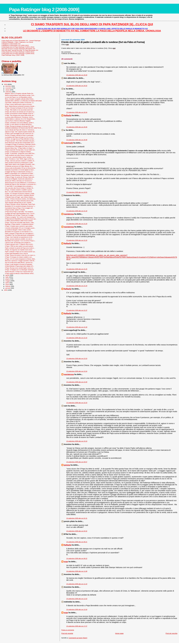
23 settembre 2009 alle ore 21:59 (76, 382)
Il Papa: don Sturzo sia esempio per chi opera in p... (20, 111)
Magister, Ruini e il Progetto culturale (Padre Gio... (19, 93)
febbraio (8, 286)
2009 (5, 84)
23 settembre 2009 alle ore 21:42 (76, 338)
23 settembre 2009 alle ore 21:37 (76, 310)
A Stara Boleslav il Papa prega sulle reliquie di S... (19, 266)
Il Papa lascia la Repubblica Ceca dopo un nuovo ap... (21, 219)
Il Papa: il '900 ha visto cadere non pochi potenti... (19, 246)
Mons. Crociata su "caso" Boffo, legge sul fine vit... (19, 159)
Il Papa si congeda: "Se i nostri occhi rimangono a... (20, 217)
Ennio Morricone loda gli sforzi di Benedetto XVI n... (20, 142)
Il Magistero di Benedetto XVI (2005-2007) (15, 45)
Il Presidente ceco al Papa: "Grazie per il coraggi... (19, 215)
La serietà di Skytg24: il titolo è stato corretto (18, 230)
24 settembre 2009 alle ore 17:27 (76, 626)
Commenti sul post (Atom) (78, 638)
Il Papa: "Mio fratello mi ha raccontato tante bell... (19, 110)
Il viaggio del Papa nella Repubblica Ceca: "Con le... (20, 213)
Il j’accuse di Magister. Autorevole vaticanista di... (19, 179)
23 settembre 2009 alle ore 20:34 (76, 112)
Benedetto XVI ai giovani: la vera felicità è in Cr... (19, 231)
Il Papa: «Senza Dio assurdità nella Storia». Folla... (20, 222)
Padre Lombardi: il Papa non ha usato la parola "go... (20, 251)
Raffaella (67, 115)
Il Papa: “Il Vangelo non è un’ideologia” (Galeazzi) (19, 269)
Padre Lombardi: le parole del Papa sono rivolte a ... (20, 248)
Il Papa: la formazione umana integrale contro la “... (20, 113)
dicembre (8, 86)
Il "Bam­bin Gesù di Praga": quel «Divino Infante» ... (20, 197)
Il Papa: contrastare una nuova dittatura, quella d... (19, 122)
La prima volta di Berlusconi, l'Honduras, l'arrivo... (19, 117)
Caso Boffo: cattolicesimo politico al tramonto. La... (19, 102)
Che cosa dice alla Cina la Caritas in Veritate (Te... (19, 188)
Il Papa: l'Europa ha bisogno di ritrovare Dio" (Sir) (19, 126)
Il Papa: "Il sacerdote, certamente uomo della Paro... (20, 153)
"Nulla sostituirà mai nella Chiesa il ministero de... (19, 155)
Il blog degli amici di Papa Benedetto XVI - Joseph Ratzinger (21, 40)
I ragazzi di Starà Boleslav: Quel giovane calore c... (20, 175)
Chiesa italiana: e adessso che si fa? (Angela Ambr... (20, 119)
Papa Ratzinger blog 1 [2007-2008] (13, 55)
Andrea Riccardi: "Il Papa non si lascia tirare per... (19, 271)
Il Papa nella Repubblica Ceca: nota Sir (16, 253)
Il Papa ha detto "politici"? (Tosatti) (15, 210)
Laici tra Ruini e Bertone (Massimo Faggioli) (17, 121)
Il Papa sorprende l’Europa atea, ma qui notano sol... (20, 150)
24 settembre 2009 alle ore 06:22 (76, 558)
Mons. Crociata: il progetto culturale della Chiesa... (19, 99)
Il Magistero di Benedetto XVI (11, 44)
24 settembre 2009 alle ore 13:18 (76, 609)
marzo (7, 284)
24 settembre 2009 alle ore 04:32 (76, 531)
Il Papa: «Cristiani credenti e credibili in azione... (19, 190)
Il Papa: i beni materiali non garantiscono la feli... (19, 237)
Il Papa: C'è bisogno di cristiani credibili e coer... (19, 257)
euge (66, 562)
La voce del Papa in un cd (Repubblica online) (18, 97)
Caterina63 (68, 143)
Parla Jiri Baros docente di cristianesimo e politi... (19, 162)
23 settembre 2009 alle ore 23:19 (76, 441)
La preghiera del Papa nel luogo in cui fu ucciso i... (19, 137)
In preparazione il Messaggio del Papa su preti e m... (20, 146)
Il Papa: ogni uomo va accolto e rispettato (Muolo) (19, 195)
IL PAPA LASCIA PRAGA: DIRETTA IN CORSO (19, 220)
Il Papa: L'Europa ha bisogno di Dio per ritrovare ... (19, 108)
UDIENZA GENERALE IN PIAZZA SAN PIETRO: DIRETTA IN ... (23, 128)
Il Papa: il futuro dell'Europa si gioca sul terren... (19, 104)
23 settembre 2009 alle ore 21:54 (76, 371)
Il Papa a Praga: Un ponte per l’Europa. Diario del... (20, 177)
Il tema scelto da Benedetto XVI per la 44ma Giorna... (20, 168)
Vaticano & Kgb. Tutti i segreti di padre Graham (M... (20, 131)
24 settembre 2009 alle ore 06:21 (76, 542)
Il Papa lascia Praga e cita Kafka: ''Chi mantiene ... (19, 211)
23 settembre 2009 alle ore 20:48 (76, 140)
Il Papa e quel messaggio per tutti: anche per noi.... (20, 133)
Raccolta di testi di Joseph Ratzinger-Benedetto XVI (18, 48)
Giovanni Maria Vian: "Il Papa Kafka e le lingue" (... (20, 148)
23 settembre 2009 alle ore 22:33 (76, 402)
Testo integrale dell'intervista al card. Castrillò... (18, 202)
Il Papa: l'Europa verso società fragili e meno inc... (19, 268)
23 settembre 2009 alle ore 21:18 (76, 211)
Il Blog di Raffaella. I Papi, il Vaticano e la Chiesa (17, 42)
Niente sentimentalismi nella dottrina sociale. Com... (20, 95)
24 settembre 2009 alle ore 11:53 (76, 598)
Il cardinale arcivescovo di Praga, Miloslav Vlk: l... (19, 166)
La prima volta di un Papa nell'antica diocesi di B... (19, 200)
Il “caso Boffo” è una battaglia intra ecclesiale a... (19, 186)
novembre (8, 88)
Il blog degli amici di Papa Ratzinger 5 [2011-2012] (18, 47)
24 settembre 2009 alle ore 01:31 (76, 518)
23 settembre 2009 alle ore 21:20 (76, 223)
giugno (7, 279)
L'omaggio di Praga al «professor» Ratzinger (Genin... (20, 144)
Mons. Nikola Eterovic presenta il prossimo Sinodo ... (20, 106)
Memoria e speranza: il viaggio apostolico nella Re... (20, 260)
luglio (7, 277)
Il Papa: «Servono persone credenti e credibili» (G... (20, 160)
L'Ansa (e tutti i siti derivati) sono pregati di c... (18, 242)
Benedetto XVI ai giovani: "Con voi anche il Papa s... (20, 240)
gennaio (8, 288)
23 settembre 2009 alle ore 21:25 (76, 240)
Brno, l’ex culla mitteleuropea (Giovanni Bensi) (18, 191)
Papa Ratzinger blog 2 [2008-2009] (44, 9)
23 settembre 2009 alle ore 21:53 (76, 358)
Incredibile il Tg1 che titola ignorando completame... (20, 235)
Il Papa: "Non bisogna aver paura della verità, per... (20, 115)
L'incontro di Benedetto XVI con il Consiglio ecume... (20, 228)
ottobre (7, 90)
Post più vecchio (171, 633)
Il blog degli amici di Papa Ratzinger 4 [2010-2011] (18, 52)
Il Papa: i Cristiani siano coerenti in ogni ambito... (19, 226)
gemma (67, 465)
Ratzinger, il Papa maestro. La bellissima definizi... (19, 224)
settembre (8, 91)
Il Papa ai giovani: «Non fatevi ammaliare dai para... (20, 141)
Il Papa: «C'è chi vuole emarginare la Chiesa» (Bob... (20, 259)
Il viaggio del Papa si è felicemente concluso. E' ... (19, 171)
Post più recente (67, 633)
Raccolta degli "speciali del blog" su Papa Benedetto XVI (20, 50)
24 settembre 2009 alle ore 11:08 (76, 571)
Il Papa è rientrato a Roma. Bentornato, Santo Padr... (20, 204)
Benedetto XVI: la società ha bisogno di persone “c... (20, 206)
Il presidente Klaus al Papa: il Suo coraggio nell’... (19, 208)
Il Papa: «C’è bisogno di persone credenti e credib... (20, 193)
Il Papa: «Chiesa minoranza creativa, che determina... (20, 199)
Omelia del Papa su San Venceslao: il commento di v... (21, 184)
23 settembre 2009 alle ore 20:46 (76, 127)
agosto (7, 275)
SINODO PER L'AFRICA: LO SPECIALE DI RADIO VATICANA (23, 101)
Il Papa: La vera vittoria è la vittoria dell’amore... (19, 124)
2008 (5, 290)
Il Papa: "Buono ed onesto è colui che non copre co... (20, 255)
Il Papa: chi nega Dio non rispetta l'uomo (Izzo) (18, 249)
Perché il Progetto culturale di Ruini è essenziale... (19, 135)
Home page (119, 633)
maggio (7, 281)
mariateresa (69, 214)
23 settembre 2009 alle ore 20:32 (76, 85)
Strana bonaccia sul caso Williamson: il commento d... (20, 182)
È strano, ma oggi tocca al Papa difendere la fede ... (20, 139)
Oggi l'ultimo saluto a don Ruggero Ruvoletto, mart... (20, 164)
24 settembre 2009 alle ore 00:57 (76, 462)
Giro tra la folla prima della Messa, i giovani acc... (19, 262)
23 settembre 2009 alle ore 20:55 (76, 192)
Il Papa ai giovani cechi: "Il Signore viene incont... (19, 244)
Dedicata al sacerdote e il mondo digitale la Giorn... (20, 170)
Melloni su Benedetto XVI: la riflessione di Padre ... (20, 173)
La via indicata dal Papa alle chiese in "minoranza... (20, 130)
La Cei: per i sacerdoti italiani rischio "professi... (19, 157)
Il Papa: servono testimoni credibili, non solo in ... (19, 239)
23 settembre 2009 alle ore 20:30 (76, 75)
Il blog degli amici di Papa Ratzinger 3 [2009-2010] (18, 53)
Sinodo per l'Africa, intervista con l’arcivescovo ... (19, 180)
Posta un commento (67, 630)
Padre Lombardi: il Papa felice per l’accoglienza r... (20, 233)
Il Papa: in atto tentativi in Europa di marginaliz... (19, 264)
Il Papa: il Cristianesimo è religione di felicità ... (18, 151)
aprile (7, 282)
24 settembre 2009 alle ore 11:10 (76, 584)
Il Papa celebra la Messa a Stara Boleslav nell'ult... (19, 273)
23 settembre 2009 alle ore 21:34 (76, 285)
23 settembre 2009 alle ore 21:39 (76, 327)
